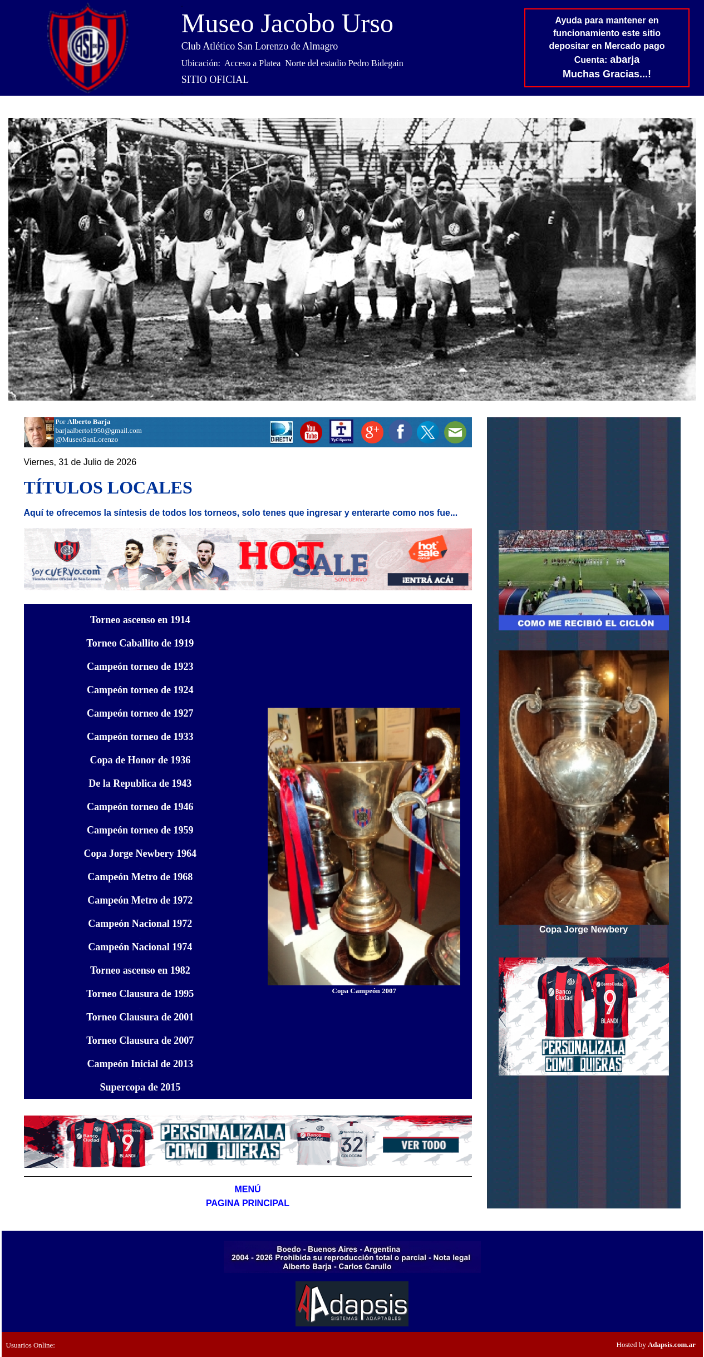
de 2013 (140, 1063)
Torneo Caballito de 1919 (140, 643)
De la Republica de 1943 (139, 783)
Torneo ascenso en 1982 (140, 970)
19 (140, 853)
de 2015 (140, 1087)
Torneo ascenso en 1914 (140, 619)
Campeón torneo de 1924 (140, 689)
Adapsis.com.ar (672, 1344)
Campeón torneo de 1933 (140, 736)
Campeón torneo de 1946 (140, 806)
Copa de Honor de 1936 (140, 760)
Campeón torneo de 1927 (140, 713)
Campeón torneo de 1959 (140, 830)
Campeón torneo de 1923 (140, 666)
